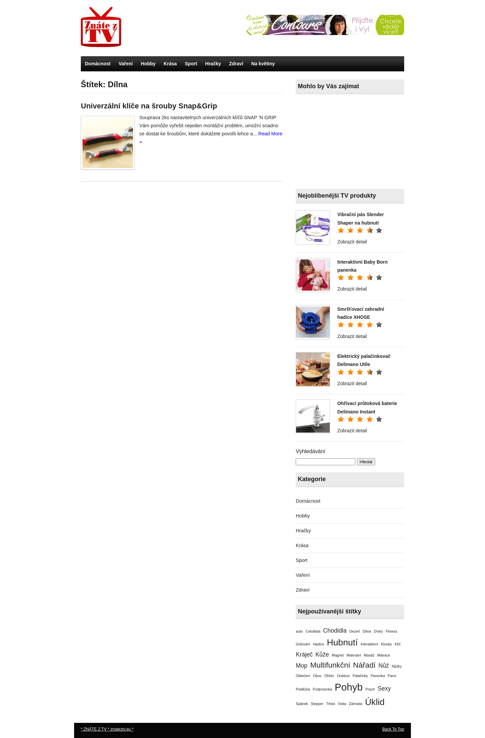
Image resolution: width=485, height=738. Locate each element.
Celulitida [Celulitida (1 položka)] (312, 631)
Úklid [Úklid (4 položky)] (375, 702)
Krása (170, 63)
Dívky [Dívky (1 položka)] (378, 631)
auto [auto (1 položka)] (299, 631)
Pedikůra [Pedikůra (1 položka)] (303, 689)
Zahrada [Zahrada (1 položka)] (355, 704)
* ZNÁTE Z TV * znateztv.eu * (107, 729)
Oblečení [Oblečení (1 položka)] (303, 676)
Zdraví (236, 63)
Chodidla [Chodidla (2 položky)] (335, 630)
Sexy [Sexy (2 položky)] (384, 688)
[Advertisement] (346, 143)
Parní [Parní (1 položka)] (392, 676)
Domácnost (97, 63)
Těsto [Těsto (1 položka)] (330, 704)
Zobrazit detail (352, 241)
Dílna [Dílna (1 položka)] (367, 631)
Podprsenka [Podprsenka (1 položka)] (322, 689)
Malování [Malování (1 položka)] (354, 655)
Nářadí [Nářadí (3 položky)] (364, 665)
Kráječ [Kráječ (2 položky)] (304, 654)
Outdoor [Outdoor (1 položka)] (343, 676)
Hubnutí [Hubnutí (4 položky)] (342, 642)
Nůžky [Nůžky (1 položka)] (397, 666)
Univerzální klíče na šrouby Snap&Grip (149, 106)
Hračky (213, 63)
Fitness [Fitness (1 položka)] (391, 631)
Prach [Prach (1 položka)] (370, 689)
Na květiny (263, 63)
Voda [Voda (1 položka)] (342, 704)
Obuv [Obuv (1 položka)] (317, 676)
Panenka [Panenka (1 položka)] (378, 676)
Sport (191, 63)
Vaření (126, 63)
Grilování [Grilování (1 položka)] (303, 644)
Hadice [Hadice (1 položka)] (318, 644)
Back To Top (393, 729)
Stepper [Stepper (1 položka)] (317, 704)
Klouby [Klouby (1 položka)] (386, 644)
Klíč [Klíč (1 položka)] (398, 644)
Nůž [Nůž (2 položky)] (384, 665)
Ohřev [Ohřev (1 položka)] (329, 676)
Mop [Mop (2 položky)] (301, 665)
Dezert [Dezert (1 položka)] (354, 631)
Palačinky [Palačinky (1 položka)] (360, 676)
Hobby (148, 63)
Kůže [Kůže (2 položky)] (322, 654)
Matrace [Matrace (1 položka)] (383, 655)
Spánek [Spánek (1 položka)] (302, 704)
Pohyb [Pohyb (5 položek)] (349, 687)
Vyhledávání (310, 451)
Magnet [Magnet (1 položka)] (338, 655)
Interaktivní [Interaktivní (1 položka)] (369, 644)
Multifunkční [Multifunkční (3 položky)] (330, 665)
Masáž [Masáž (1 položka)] (369, 655)
